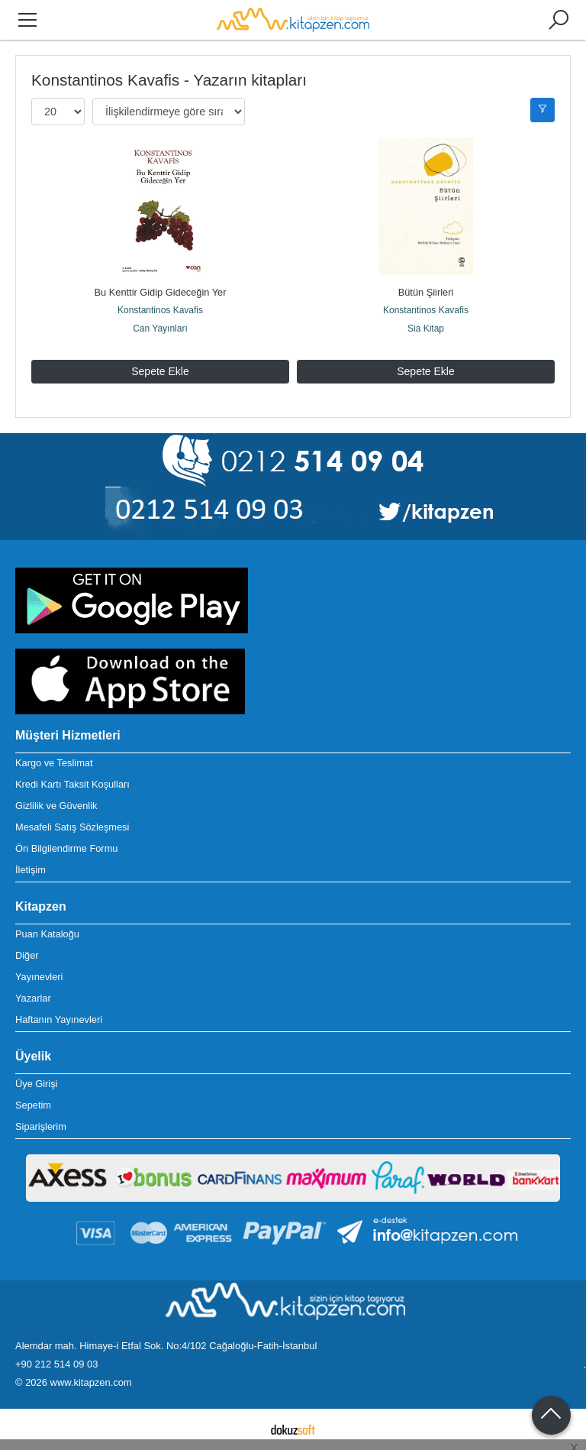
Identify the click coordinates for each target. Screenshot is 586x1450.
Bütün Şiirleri (426, 292)
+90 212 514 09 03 (56, 1364)
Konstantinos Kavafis (160, 310)
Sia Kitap (425, 328)
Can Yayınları (160, 328)
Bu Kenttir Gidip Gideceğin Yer (161, 292)
